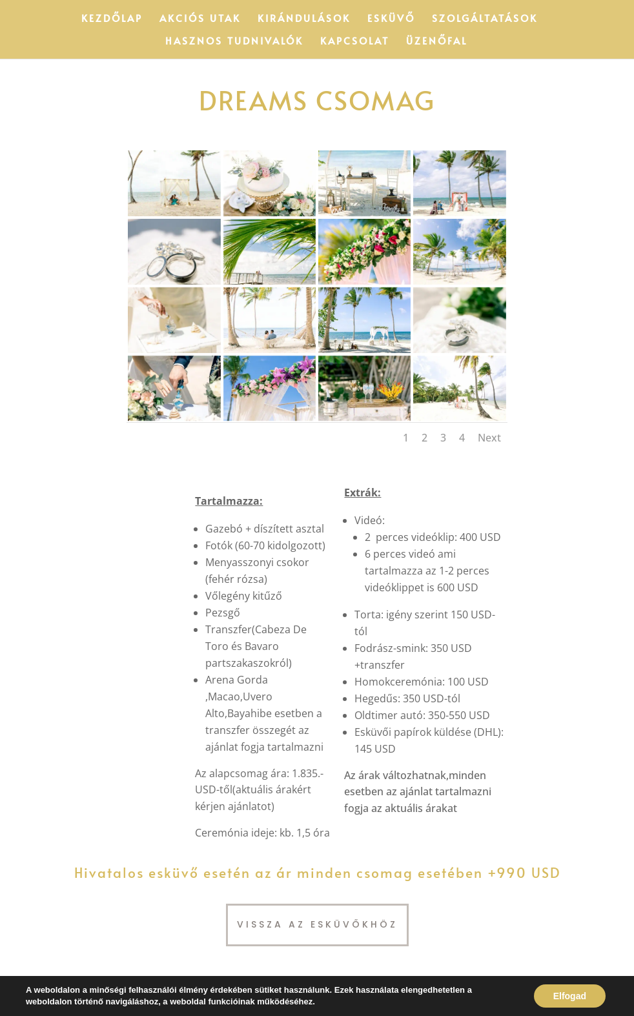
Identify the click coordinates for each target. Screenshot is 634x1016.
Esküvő (391, 19)
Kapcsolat (354, 41)
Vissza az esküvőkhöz (317, 924)
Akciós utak (200, 19)
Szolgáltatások (485, 19)
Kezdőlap (112, 19)
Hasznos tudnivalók (234, 41)
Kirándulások (304, 19)
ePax (102, 998)
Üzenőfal (436, 41)
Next (489, 438)
